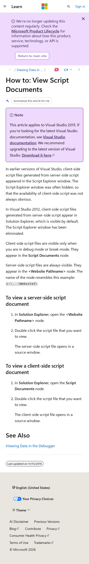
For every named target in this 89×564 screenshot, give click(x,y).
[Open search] (68, 6)
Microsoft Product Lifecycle (35, 30)
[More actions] (79, 70)
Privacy (52, 528)
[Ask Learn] (56, 70)
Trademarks (42, 542)
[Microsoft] (45, 6)
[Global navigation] (4, 6)
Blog (12, 528)
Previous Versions (47, 521)
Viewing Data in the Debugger (30, 70)
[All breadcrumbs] (10, 70)
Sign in (80, 6)
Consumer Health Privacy (27, 535)
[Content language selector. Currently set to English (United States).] (31, 488)
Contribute (33, 528)
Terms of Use (18, 542)
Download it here (37, 155)
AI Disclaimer (18, 521)
